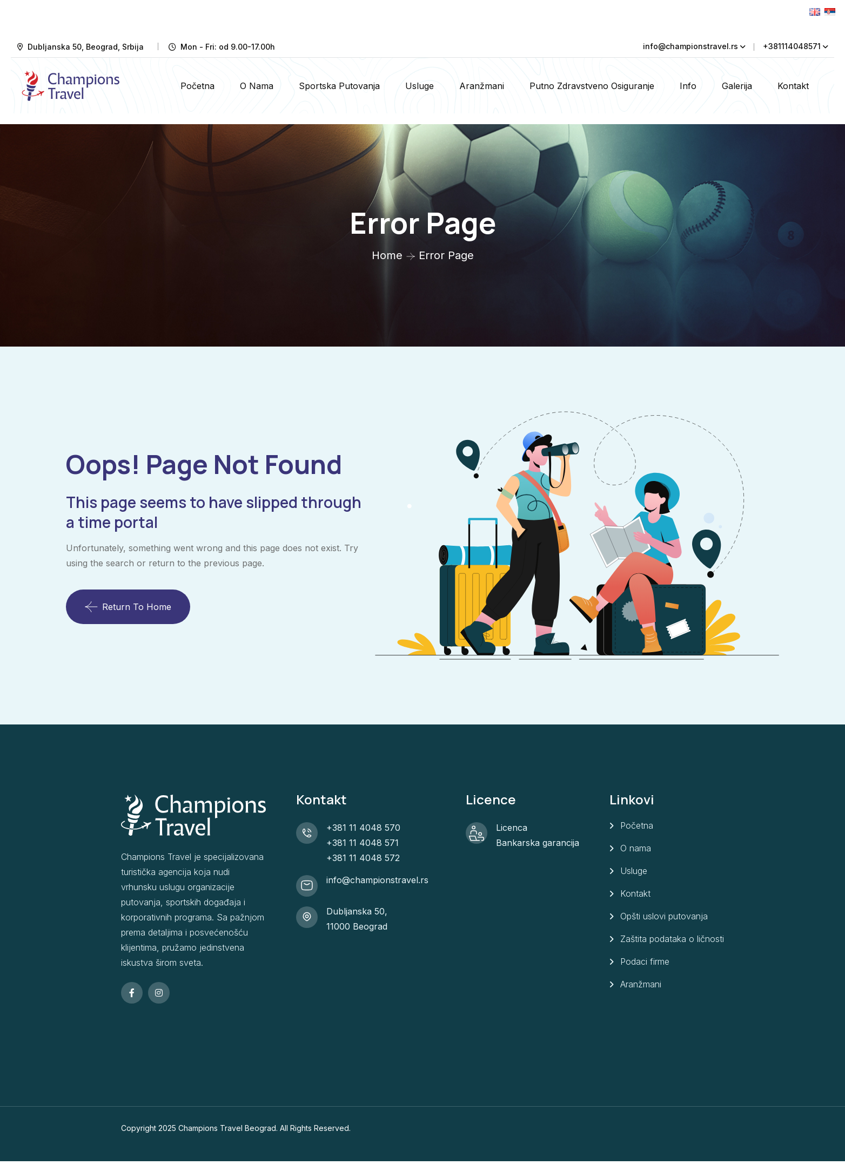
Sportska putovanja (339, 85)
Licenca (511, 827)
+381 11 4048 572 (363, 857)
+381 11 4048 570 (363, 827)
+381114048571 (792, 46)
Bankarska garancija (537, 842)
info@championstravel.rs (690, 46)
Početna (197, 85)
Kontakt (793, 85)
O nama (256, 85)
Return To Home (128, 606)
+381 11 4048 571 (362, 842)
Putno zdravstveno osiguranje (591, 85)
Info (688, 85)
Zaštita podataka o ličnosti (672, 938)
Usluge (419, 85)
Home (387, 255)
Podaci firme (644, 961)
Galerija (737, 85)
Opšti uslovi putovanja (664, 916)
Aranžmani (481, 85)
